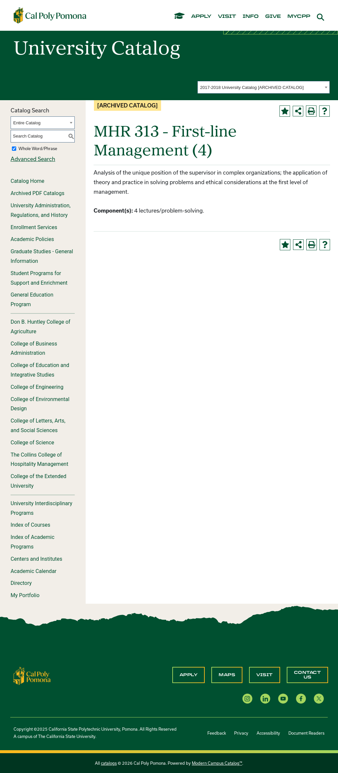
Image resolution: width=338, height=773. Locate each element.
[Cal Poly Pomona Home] (50, 15)
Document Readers (306, 733)
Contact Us (307, 674)
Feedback (216, 733)
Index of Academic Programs (33, 542)
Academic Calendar (34, 571)
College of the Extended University (38, 481)
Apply (189, 674)
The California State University (66, 736)
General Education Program (32, 299)
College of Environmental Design (40, 404)
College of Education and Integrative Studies (40, 370)
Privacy (241, 733)
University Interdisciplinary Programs (41, 508)
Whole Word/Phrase (38, 148)
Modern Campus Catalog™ (217, 763)
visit (227, 16)
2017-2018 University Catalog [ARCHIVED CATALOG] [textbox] (252, 87)
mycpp (298, 16)
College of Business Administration (34, 348)
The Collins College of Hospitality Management (39, 460)
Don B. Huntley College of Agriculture (40, 327)
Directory (21, 583)
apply (201, 16)
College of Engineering (37, 387)
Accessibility (268, 733)
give (273, 16)
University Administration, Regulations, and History (40, 210)
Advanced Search (33, 159)
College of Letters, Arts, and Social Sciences (38, 425)
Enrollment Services (34, 227)
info (251, 16)
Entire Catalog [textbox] (26, 122)
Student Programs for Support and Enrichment (39, 278)
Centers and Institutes (36, 559)
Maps (227, 674)
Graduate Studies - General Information (42, 256)
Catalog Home (27, 181)
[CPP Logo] (32, 675)
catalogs (109, 763)
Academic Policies (32, 239)
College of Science (32, 442)
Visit (264, 674)
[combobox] (263, 87)
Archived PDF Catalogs (37, 193)
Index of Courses (30, 525)
